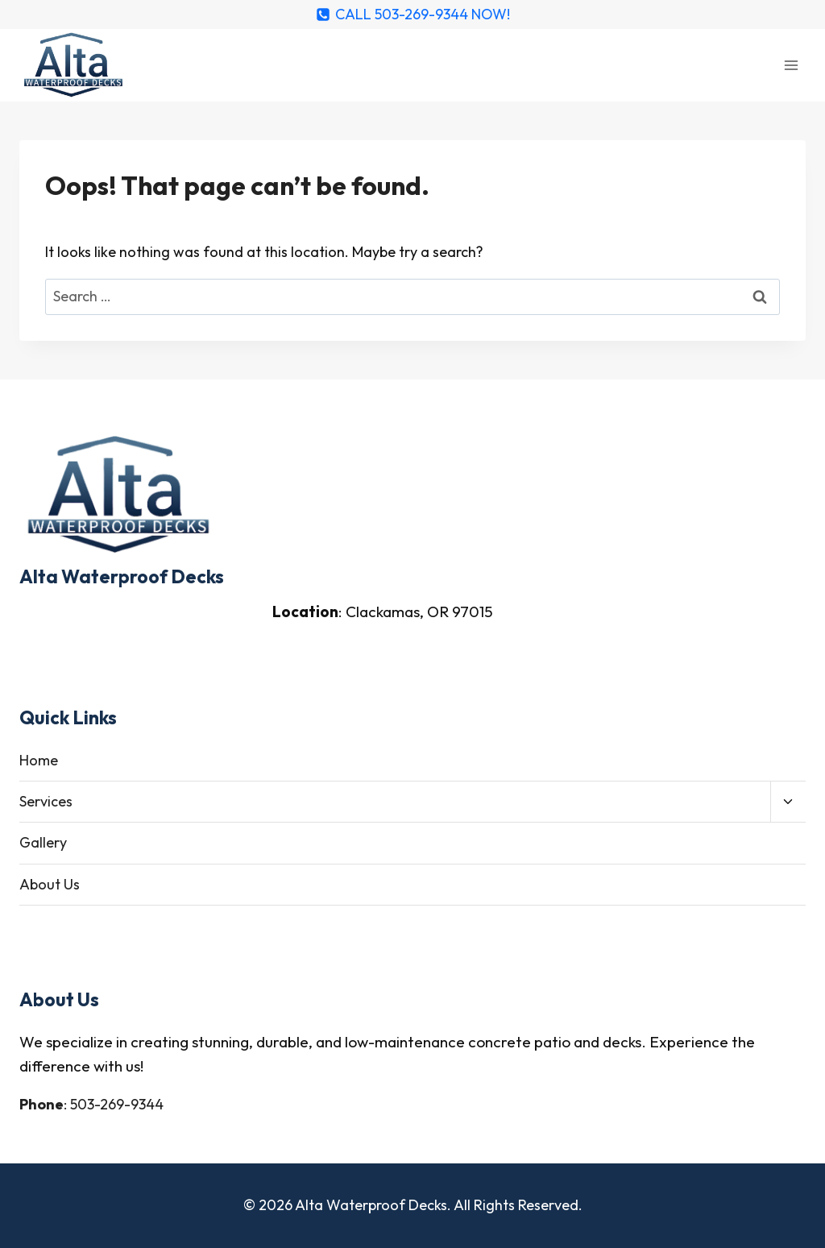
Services (46, 801)
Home (38, 760)
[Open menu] (791, 64)
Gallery (43, 842)
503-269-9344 (117, 1104)
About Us (49, 884)
